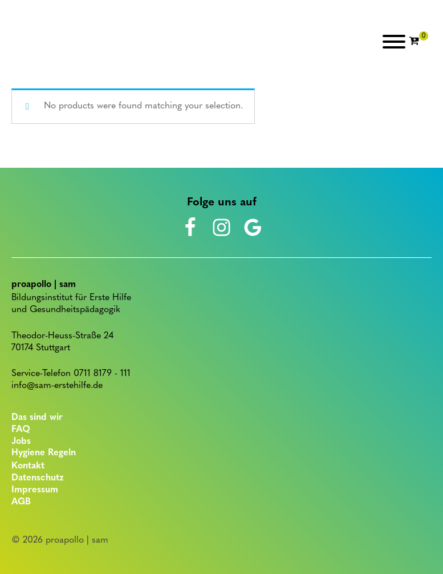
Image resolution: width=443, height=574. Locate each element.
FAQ (20, 429)
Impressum (34, 490)
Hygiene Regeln (43, 453)
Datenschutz (37, 478)
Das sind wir (37, 417)
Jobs (21, 441)
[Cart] (418, 41)
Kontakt (27, 466)
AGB (21, 502)
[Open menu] (394, 41)
